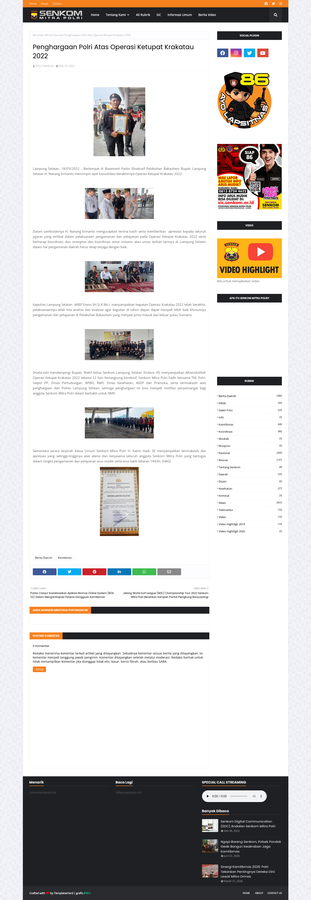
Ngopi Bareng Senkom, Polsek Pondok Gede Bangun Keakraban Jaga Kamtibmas (251, 846)
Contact (57, 3)
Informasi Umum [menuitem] (179, 15)
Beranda (38, 35)
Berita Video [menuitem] (207, 15)
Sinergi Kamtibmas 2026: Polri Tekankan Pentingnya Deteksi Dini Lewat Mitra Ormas (248, 871)
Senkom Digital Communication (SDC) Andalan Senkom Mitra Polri (248, 824)
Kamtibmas (65, 558)
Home (33, 3)
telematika (250, 510)
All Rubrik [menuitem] (143, 15)
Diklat (250, 403)
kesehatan (250, 488)
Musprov (250, 446)
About (44, 3)
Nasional (250, 453)
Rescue (250, 460)
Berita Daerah (53, 35)
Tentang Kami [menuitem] (116, 15)
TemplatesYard (63, 893)
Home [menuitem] (95, 15)
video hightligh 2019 (250, 524)
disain (250, 481)
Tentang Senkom (250, 467)
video (250, 517)
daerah (250, 474)
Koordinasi (250, 431)
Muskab (250, 439)
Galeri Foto (250, 410)
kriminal (250, 496)
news (250, 503)
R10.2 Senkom (45, 66)
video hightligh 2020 (250, 531)
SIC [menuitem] (158, 15)
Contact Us (274, 893)
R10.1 (87, 893)
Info (250, 417)
